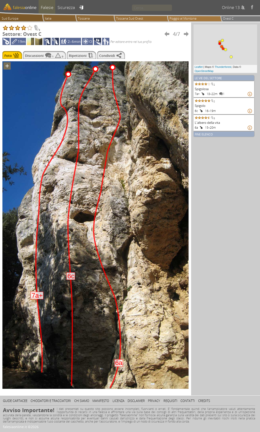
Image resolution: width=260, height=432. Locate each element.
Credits (204, 401)
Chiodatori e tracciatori (51, 401)
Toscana (84, 18)
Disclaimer (136, 401)
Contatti (187, 401)
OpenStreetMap (204, 71)
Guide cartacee (15, 401)
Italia (48, 18)
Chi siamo (81, 401)
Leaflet (199, 66)
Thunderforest (223, 66)
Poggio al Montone (183, 18)
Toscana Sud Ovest (129, 18)
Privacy (154, 401)
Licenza (118, 401)
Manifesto (100, 401)
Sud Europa (10, 18)
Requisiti (170, 401)
